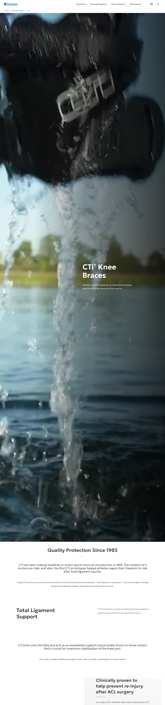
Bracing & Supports (99, 4)
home (7, 10)
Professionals (135, 4)
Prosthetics (81, 4)
